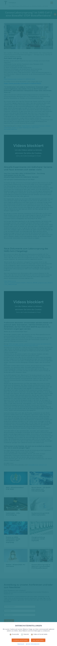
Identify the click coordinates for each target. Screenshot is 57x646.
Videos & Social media (39, 634)
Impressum (21, 644)
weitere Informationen (33, 644)
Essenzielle (14, 634)
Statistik (25, 634)
